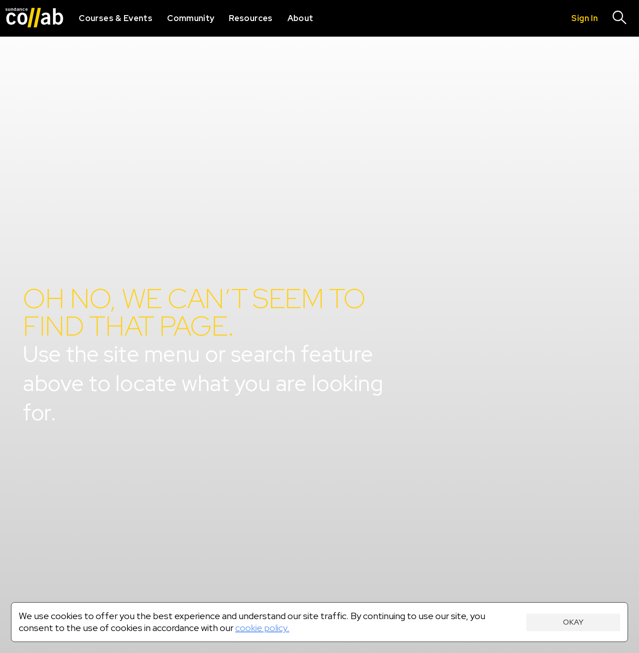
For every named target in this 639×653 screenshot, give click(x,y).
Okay (573, 622)
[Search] (619, 18)
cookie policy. (262, 628)
